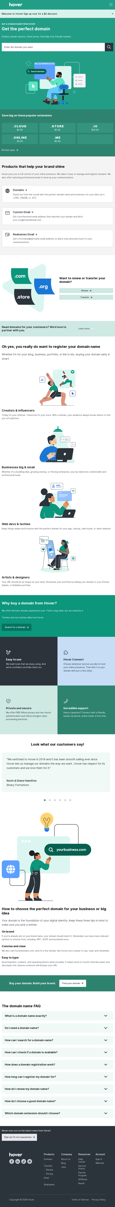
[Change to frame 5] (65, 800)
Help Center (81, 1160)
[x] (20, 127)
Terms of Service (80, 1199)
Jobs (63, 1167)
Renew (49, 1169)
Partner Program (82, 1174)
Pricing (49, 1173)
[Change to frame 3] (55, 800)
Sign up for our (19, 1137)
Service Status (82, 1167)
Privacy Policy (99, 1199)
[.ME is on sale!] (57, 139)
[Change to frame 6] (70, 800)
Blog (63, 1163)
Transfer (48, 1166)
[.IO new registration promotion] (95, 127)
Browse (10, 150)
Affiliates (82, 1179)
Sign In (99, 1159)
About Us (65, 1159)
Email (46, 1178)
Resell (81, 1183)
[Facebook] (11, 1161)
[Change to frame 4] (60, 800)
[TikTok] (23, 1161)
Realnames (49, 1184)
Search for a (16, 627)
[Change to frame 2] (50, 800)
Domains (48, 1159)
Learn (85, 328)
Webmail (100, 1163)
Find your (72, 983)
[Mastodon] (29, 1161)
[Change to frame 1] (45, 800)
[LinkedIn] (17, 1161)
